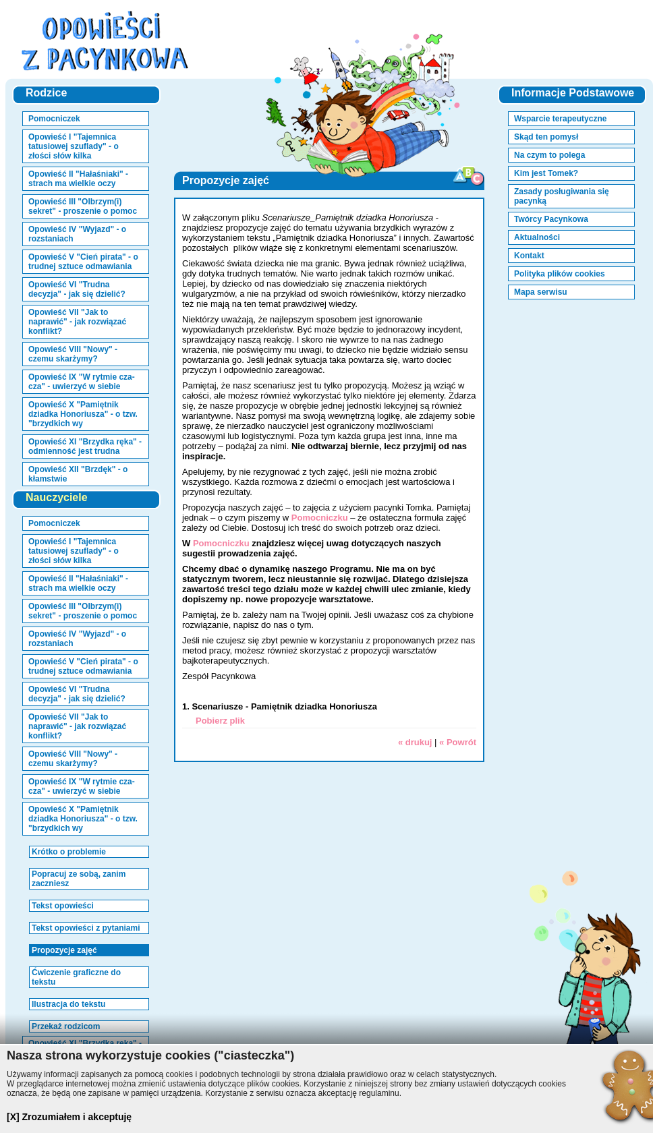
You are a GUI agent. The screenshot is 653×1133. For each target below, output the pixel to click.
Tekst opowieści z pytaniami (86, 928)
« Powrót (457, 742)
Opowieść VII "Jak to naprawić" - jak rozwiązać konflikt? (77, 322)
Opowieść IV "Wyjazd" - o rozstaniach (77, 234)
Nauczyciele (57, 497)
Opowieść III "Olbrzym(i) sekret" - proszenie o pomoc (82, 206)
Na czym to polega (549, 155)
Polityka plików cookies (559, 274)
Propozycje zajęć (64, 950)
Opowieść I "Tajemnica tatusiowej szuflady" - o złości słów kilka (73, 146)
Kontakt (529, 255)
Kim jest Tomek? (546, 173)
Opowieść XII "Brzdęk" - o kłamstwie (77, 474)
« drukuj (415, 742)
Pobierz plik (220, 721)
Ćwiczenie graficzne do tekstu (76, 977)
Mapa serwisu (540, 292)
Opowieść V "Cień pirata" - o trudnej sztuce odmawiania (83, 261)
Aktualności (537, 237)
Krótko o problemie (69, 851)
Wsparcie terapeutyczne (560, 118)
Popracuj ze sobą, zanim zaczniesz (78, 878)
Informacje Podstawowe (572, 92)
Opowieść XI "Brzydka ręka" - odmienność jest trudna (85, 446)
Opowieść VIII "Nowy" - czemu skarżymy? (72, 354)
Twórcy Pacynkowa (551, 219)
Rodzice (46, 92)
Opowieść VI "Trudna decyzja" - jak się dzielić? (76, 289)
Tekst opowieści (63, 905)
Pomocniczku (319, 518)
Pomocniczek (54, 118)
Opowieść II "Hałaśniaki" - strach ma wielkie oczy (78, 178)
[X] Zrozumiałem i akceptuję (69, 1116)
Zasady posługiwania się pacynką (561, 196)
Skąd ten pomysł (546, 137)
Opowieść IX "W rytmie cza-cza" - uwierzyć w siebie (81, 381)
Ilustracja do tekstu (68, 1004)
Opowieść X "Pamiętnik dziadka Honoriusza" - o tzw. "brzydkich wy (83, 414)
